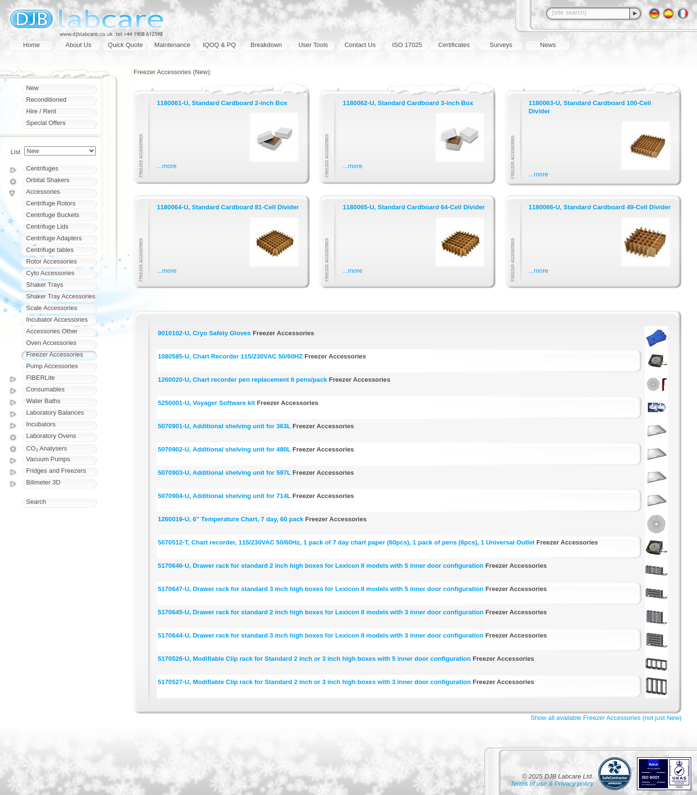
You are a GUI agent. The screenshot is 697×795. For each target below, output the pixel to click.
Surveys (501, 44)
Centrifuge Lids (47, 226)
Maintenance (172, 44)
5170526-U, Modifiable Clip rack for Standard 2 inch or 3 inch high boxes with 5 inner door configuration (314, 658)
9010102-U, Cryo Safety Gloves (204, 333)
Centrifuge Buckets (52, 214)
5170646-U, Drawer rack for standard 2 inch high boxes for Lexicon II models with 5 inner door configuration (321, 565)
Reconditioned (46, 99)
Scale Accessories (51, 308)
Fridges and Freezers (56, 470)
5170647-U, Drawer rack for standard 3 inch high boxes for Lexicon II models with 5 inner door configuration (321, 588)
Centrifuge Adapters (54, 238)
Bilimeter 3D (43, 482)
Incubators (41, 424)
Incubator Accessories (57, 319)
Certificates (454, 44)
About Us (78, 44)
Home (31, 44)
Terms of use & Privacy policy (552, 783)
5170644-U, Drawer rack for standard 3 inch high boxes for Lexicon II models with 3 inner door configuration (321, 635)
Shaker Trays (44, 284)
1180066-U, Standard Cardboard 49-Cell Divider (600, 207)
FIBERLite (40, 377)
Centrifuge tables (50, 249)
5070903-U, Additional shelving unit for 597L (224, 472)
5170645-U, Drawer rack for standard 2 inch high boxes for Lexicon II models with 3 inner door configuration (321, 612)
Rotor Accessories (51, 261)
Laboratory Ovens (51, 435)
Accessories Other (51, 331)
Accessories (43, 191)
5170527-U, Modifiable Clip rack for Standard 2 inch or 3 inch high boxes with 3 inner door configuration (314, 682)
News (548, 44)
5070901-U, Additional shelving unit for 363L (224, 426)
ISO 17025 (407, 44)
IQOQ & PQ (219, 44)
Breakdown (266, 44)
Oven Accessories (51, 342)
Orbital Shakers (48, 180)
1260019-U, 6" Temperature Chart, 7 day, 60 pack (230, 519)
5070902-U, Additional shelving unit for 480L (224, 449)
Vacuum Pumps (48, 459)
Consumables (45, 389)
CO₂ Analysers (46, 448)
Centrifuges (42, 168)
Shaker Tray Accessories (60, 296)
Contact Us (360, 44)
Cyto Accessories (50, 273)
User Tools (313, 44)
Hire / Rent (41, 111)
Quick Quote (125, 44)
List (15, 152)
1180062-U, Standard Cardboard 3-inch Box (408, 103)
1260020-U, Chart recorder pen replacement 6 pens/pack (242, 379)
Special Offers (45, 122)
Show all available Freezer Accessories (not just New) (606, 717)
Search (36, 501)
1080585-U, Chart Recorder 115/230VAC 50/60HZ (230, 356)
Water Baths (43, 401)
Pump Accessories (52, 366)
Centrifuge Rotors (51, 203)
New (32, 88)
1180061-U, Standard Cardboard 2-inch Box (222, 103)
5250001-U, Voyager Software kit (206, 402)
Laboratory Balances (55, 412)
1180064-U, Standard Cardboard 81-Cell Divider (228, 207)
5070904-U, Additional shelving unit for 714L (224, 495)
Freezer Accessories (54, 354)
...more (167, 166)
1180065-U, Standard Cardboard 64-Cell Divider (414, 207)
